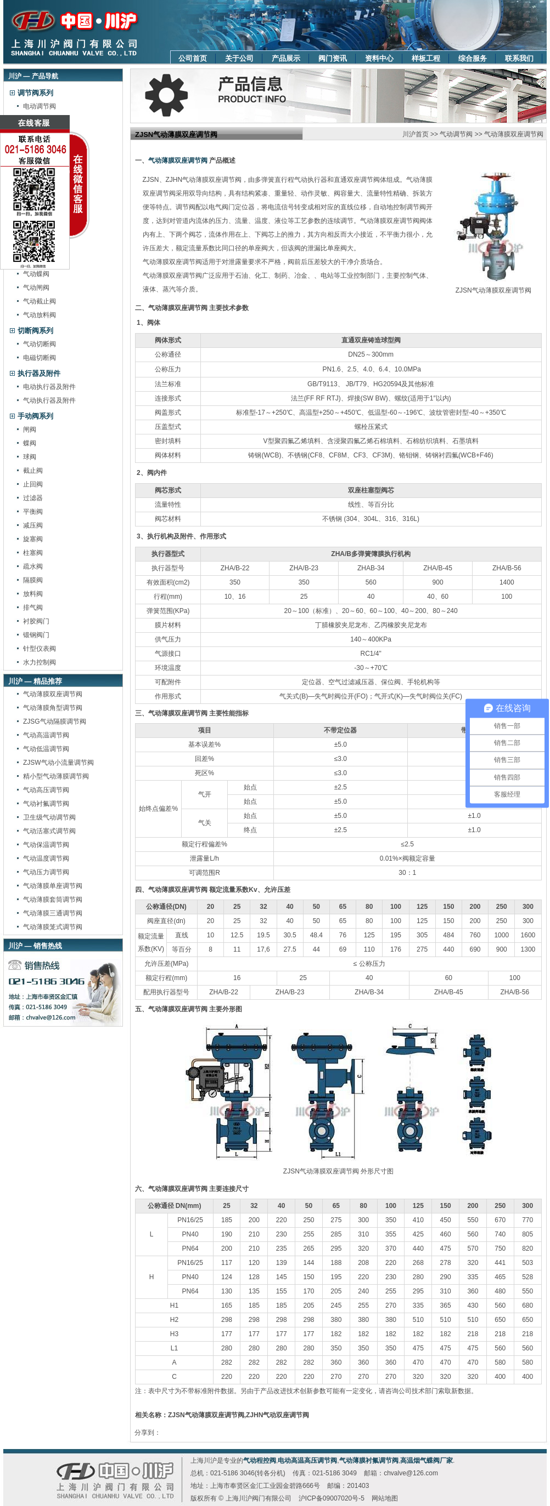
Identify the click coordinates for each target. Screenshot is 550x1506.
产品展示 (286, 58)
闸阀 (29, 429)
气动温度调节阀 (46, 858)
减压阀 (33, 525)
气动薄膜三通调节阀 (52, 913)
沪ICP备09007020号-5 (331, 1498)
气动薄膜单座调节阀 (52, 886)
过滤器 (33, 498)
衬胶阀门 (36, 621)
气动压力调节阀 (46, 872)
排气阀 (33, 607)
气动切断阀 (39, 344)
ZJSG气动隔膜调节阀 (54, 721)
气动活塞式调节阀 (49, 831)
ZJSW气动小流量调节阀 (58, 762)
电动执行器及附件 (49, 387)
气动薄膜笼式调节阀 (52, 927)
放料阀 (33, 594)
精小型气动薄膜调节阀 (56, 776)
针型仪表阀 (39, 648)
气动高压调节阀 (46, 790)
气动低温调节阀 (46, 749)
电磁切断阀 (39, 358)
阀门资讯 (332, 58)
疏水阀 (33, 566)
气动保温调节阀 (46, 845)
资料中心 (379, 58)
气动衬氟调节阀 (46, 804)
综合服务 (472, 58)
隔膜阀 (33, 580)
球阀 (29, 457)
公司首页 (192, 58)
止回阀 (33, 484)
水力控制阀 (39, 662)
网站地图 (385, 1498)
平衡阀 (33, 512)
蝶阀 (29, 443)
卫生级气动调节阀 (49, 817)
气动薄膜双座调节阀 (52, 694)
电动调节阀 (39, 106)
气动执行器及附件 (49, 400)
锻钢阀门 (36, 635)
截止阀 (33, 470)
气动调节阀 (456, 134)
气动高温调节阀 (46, 735)
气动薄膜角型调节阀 (52, 708)
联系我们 (519, 58)
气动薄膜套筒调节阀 (52, 899)
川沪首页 (415, 134)
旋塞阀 (33, 539)
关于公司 (239, 58)
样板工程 (426, 58)
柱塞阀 (33, 553)
